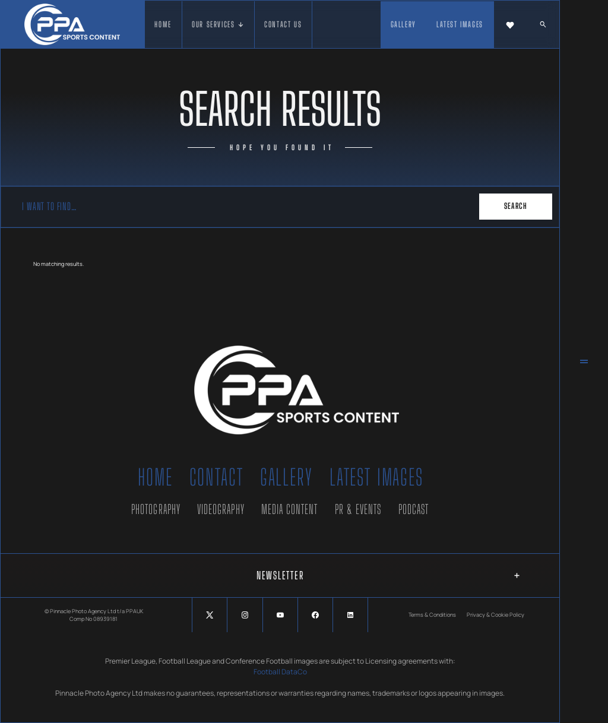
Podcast (413, 509)
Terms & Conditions (432, 615)
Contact (216, 477)
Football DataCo (280, 672)
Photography (155, 509)
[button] (218, 25)
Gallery (286, 477)
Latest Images (376, 477)
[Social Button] (209, 615)
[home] (72, 24)
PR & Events (358, 509)
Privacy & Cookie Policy (495, 615)
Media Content (289, 509)
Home (155, 477)
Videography (221, 509)
